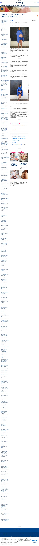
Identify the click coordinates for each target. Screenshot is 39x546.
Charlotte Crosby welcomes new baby (4, 53)
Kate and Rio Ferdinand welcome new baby (4, 366)
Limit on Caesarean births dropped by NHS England (4, 449)
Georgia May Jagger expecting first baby (4, 244)
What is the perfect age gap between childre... (18, 136)
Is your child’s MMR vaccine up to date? (4, 440)
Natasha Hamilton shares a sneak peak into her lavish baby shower (4, 360)
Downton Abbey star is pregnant (4, 234)
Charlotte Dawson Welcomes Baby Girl (4, 55)
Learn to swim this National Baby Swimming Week (4, 502)
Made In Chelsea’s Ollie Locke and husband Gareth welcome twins (4, 354)
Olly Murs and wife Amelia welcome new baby (4, 282)
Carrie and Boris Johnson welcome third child (4, 363)
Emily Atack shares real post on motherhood (4, 236)
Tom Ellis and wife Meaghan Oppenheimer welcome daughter (4, 324)
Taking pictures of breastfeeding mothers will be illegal (5, 494)
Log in (35, 2)
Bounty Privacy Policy (22, 537)
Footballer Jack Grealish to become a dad (4, 241)
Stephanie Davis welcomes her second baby (4, 180)
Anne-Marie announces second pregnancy (4, 41)
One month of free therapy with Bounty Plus (5, 341)
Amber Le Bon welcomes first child (4, 37)
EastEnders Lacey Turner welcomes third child (4, 165)
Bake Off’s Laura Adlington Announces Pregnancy (5, 81)
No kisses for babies (4, 372)
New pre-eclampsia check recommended (4, 461)
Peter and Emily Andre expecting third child (4, 327)
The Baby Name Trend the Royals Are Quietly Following (4, 50)
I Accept (35, 541)
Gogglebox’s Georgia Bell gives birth (4, 201)
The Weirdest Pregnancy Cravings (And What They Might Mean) (4, 139)
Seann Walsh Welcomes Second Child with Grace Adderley (4, 122)
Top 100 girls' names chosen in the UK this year (4, 469)
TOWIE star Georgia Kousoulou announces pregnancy (4, 264)
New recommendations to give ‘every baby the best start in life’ (4, 464)
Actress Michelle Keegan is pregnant (5, 158)
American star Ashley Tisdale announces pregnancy (4, 261)
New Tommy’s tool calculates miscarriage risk (5, 472)
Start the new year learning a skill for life (4, 499)
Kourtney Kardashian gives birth (5, 316)
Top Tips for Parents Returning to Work (4, 391)
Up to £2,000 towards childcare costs (4, 497)
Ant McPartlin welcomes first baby (4, 270)
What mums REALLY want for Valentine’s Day (4, 514)
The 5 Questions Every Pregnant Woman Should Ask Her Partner (4, 133)
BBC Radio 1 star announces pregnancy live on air (4, 184)
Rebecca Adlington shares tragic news (4, 318)
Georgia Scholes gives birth (4, 64)
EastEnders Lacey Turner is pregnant (4, 191)
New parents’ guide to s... (15, 134)
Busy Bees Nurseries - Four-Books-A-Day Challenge (4, 412)
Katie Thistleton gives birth (4, 78)
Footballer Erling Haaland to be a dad (4, 196)
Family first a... (14, 142)
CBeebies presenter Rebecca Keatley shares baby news (4, 310)
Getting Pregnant (3, 5)
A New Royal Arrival (4, 39)
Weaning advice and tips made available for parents (4, 509)
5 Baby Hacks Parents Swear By (4, 103)
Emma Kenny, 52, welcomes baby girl (4, 60)
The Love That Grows (4, 136)
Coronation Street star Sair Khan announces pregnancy (4, 298)
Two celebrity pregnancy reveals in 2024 (4, 293)
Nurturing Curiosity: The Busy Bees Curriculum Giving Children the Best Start (4, 382)
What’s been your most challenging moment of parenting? (4, 517)
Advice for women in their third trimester (4, 375)
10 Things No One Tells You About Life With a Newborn (4, 21)
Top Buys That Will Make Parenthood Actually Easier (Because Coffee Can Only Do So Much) (4, 143)
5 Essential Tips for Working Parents (3, 425)
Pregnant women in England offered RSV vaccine (4, 213)
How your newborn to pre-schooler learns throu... (19, 138)
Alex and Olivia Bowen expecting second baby (4, 32)
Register (38, 2)
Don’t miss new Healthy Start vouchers (4, 405)
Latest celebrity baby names (4, 447)
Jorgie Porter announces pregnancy (4, 246)
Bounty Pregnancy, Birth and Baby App (14, 536)
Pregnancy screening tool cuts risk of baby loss (4, 474)
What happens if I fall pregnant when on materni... (19, 144)
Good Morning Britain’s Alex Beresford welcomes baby (4, 67)
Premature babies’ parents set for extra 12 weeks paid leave (4, 477)
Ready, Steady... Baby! (4, 108)
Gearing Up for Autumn (4, 62)
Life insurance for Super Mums (4, 522)
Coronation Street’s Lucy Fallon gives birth (4, 160)
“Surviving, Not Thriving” (4, 441)
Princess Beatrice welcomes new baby (4, 155)
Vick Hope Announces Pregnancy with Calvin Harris (4, 147)
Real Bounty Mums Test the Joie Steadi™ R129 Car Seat (4, 480)
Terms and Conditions (22, 536)
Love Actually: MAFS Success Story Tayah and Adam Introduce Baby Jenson (4, 84)
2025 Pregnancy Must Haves (4, 163)
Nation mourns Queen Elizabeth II (4, 458)
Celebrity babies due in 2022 (4, 396)
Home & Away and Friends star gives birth (4, 277)
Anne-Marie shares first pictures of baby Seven (4, 267)
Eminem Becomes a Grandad (4, 58)
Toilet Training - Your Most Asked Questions (5, 430)
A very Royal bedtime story (4, 377)
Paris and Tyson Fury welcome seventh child (4, 335)
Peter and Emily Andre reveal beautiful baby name (4, 287)
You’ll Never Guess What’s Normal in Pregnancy (4, 153)
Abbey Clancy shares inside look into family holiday (4, 338)
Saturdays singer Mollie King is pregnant (4, 256)
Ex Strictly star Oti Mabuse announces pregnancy (3, 343)
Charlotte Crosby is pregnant (4, 187)
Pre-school (21, 5)
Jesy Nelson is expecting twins (4, 170)
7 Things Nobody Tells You (4, 30)
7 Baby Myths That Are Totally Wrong (4, 28)
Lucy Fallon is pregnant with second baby (4, 248)
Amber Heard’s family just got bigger (4, 35)
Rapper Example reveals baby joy (4, 218)
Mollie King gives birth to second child (4, 177)
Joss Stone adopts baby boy (4, 205)
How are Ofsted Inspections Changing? (4, 427)
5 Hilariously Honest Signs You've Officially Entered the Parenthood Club (4, 70)
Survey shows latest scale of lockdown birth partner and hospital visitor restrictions (4, 490)
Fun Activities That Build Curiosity (4, 385)
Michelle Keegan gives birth (4, 87)
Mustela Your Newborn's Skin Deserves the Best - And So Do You (4, 455)
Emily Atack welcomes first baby (4, 239)
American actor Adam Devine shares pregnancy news (4, 329)
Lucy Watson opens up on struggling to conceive (4, 332)
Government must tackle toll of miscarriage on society (4, 399)
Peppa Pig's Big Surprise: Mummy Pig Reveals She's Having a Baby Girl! (4, 106)
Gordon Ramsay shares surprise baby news (4, 313)
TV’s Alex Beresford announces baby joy (4, 223)
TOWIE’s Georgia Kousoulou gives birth (4, 221)
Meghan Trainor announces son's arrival (4, 368)
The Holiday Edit (3, 135)
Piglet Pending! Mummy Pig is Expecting (4, 95)
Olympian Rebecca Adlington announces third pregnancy (4, 357)
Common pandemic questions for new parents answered (4, 402)
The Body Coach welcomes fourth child (4, 258)
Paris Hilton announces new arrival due (4, 308)
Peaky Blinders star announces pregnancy (4, 284)
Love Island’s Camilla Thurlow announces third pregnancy (4, 301)
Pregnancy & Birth (8, 5)
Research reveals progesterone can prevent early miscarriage (4, 484)
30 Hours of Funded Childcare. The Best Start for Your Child (4, 388)
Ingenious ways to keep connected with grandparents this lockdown (4, 506)
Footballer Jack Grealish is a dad (4, 199)
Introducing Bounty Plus (4, 437)
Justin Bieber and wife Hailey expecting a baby (4, 280)
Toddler (18, 5)
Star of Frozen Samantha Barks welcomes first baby (5, 321)
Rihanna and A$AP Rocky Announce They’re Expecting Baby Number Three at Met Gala (4, 114)
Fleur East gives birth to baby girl (4, 272)
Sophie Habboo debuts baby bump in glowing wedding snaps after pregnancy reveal (4, 129)
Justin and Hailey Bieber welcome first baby (4, 226)
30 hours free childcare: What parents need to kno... (19, 125)
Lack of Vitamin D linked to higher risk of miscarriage (4, 444)
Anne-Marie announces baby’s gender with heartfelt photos (4, 44)
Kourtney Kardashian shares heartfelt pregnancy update (4, 350)
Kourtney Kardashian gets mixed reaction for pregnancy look (4, 347)
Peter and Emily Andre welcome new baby (4, 290)
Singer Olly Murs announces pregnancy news (4, 305)
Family (24, 5)
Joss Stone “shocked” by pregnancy (4, 172)
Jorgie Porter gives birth (4, 203)
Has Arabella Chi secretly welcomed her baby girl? (4, 47)
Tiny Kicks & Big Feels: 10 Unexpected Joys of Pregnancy (4, 25)
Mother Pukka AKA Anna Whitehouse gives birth (4, 208)
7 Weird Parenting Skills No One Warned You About (4, 150)
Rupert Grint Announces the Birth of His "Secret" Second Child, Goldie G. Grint (4, 119)
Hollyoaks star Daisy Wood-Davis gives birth (4, 168)
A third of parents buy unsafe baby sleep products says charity (4, 452)
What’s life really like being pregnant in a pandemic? (5, 520)
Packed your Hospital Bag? (4, 100)
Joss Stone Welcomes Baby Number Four (4, 76)
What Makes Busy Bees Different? (4, 393)
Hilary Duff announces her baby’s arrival (4, 275)
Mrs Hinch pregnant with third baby (4, 210)
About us (2, 536)
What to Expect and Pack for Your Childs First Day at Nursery (4, 433)
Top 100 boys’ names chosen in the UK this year (4, 467)
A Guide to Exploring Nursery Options (4, 418)
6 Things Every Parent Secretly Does (4, 125)
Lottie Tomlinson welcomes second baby (4, 175)
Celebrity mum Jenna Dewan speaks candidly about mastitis (4, 228)
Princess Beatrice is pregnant (3, 216)
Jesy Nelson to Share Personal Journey (4, 73)
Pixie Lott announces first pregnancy (4, 371)
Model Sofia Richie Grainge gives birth (3, 251)
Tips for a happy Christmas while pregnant (4, 194)
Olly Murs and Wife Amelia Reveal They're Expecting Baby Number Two (4, 97)
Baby (15, 5)
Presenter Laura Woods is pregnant (4, 253)
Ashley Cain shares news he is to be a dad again (4, 295)
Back (11, 20)
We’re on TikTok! (3, 512)
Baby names (12, 5)
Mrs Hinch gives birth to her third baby (4, 92)
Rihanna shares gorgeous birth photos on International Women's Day (5, 111)
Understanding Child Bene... (16, 140)
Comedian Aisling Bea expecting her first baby (4, 231)
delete (7, 2)
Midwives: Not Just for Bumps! (4, 90)
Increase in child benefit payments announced (4, 436)
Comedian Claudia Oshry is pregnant (4, 189)
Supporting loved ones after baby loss (4, 487)
